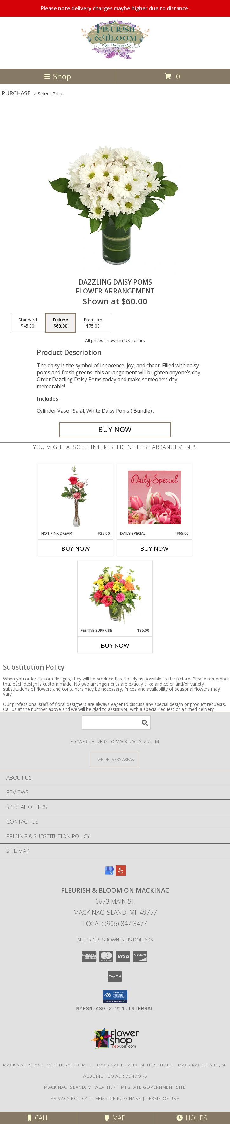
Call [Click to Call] (38, 1118)
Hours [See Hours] (191, 1118)
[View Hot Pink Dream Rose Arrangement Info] (75, 497)
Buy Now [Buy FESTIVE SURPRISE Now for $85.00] (115, 645)
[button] (115, 996)
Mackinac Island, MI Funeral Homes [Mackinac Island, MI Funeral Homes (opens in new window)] (47, 1065)
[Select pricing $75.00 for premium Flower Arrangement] (93, 323)
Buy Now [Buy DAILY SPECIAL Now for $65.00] (154, 548)
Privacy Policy (69, 1098)
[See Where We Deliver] (115, 759)
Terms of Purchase (117, 1098)
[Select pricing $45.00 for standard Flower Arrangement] (27, 323)
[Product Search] (116, 722)
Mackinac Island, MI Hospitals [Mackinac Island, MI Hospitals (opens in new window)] (135, 1065)
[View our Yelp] (121, 873)
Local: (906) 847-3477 (115, 923)
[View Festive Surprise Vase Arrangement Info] (115, 594)
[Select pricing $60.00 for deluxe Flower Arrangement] (60, 323)
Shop (57, 76)
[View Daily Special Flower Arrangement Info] (154, 497)
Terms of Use (162, 1098)
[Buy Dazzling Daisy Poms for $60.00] (115, 429)
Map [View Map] (115, 1118)
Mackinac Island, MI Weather (80, 1087)
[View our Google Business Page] (109, 873)
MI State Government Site (153, 1087)
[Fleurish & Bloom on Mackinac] (115, 59)
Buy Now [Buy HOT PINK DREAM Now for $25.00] (75, 548)
